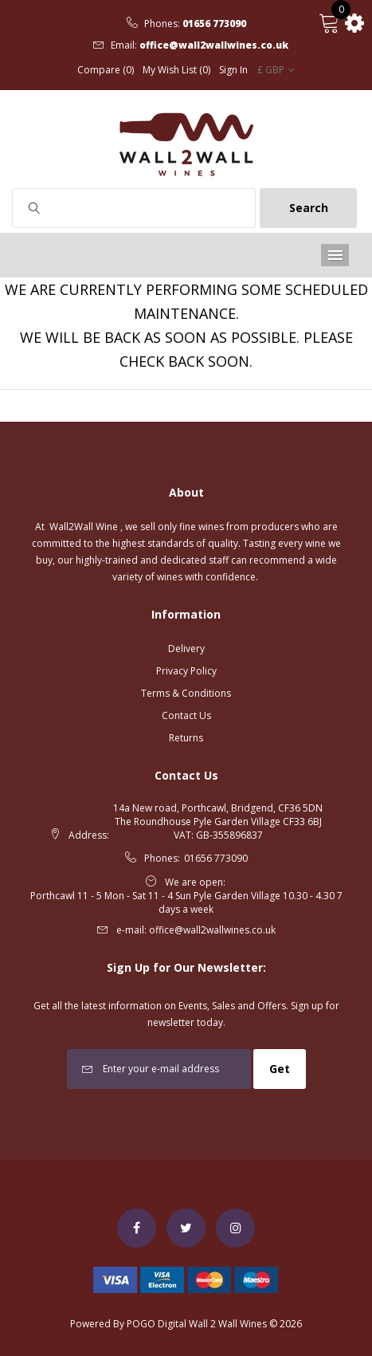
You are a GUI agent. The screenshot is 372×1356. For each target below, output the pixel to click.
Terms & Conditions (186, 693)
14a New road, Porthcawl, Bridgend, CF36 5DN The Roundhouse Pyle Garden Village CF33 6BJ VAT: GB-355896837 (218, 821)
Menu (335, 255)
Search (308, 207)
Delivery (186, 648)
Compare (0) (105, 70)
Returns (186, 738)
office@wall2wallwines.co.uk (213, 45)
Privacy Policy (186, 671)
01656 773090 (214, 24)
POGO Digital (156, 1323)
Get (279, 1068)
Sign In (233, 70)
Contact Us (186, 715)
